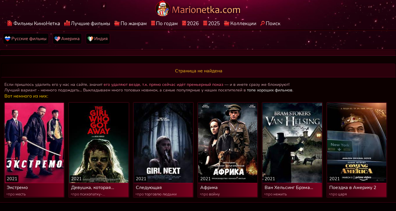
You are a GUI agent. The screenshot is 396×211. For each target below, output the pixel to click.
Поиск (273, 23)
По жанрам (134, 23)
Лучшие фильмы (90, 23)
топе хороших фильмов (269, 90)
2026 (193, 23)
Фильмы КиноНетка (36, 23)
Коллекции (243, 23)
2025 (214, 23)
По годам (167, 23)
